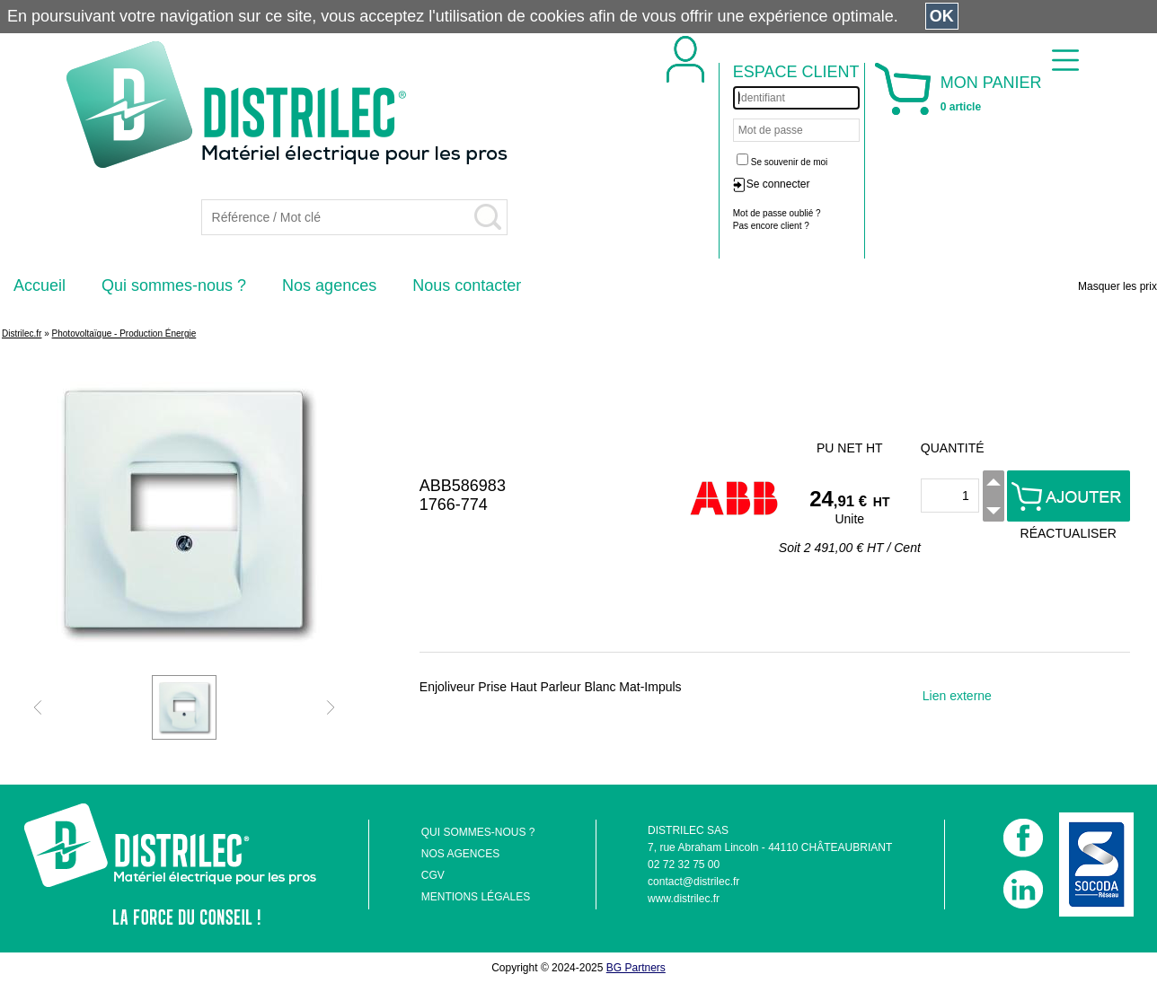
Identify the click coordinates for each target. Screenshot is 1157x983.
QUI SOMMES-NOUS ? (478, 832)
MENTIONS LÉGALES (475, 897)
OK (942, 16)
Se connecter (778, 184)
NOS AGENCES (460, 853)
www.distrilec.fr (684, 898)
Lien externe (957, 696)
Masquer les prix (1117, 286)
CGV (433, 875)
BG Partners (636, 967)
